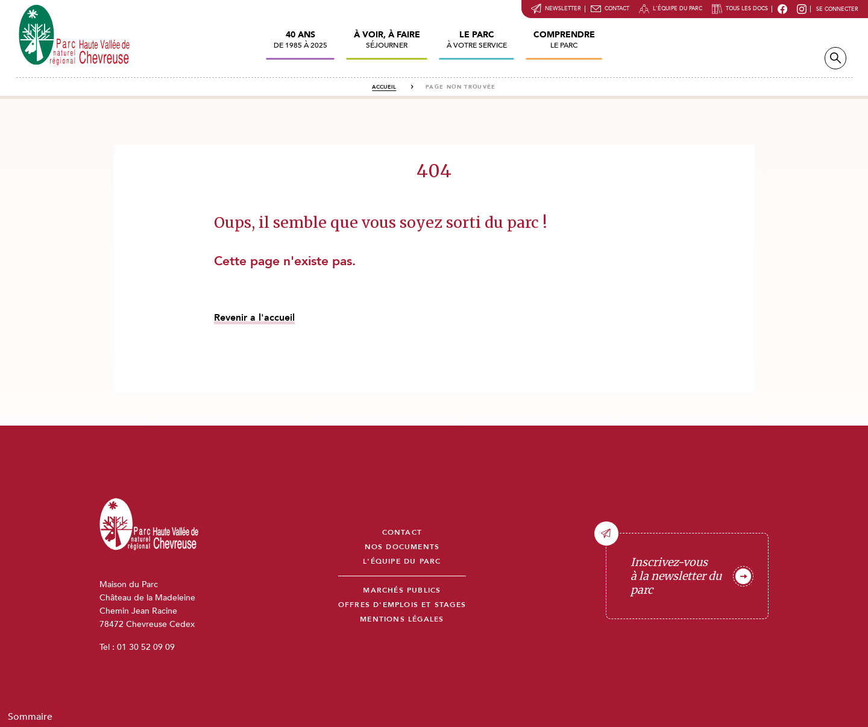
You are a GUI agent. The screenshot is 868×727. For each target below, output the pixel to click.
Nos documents (402, 547)
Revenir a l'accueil (254, 317)
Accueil (384, 86)
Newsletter (563, 8)
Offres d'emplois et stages (402, 604)
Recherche (835, 58)
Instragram (802, 9)
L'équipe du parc (677, 8)
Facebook (782, 9)
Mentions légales (402, 619)
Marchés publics (402, 590)
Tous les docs (747, 8)
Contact (617, 8)
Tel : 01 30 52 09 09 (137, 647)
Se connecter (837, 9)
